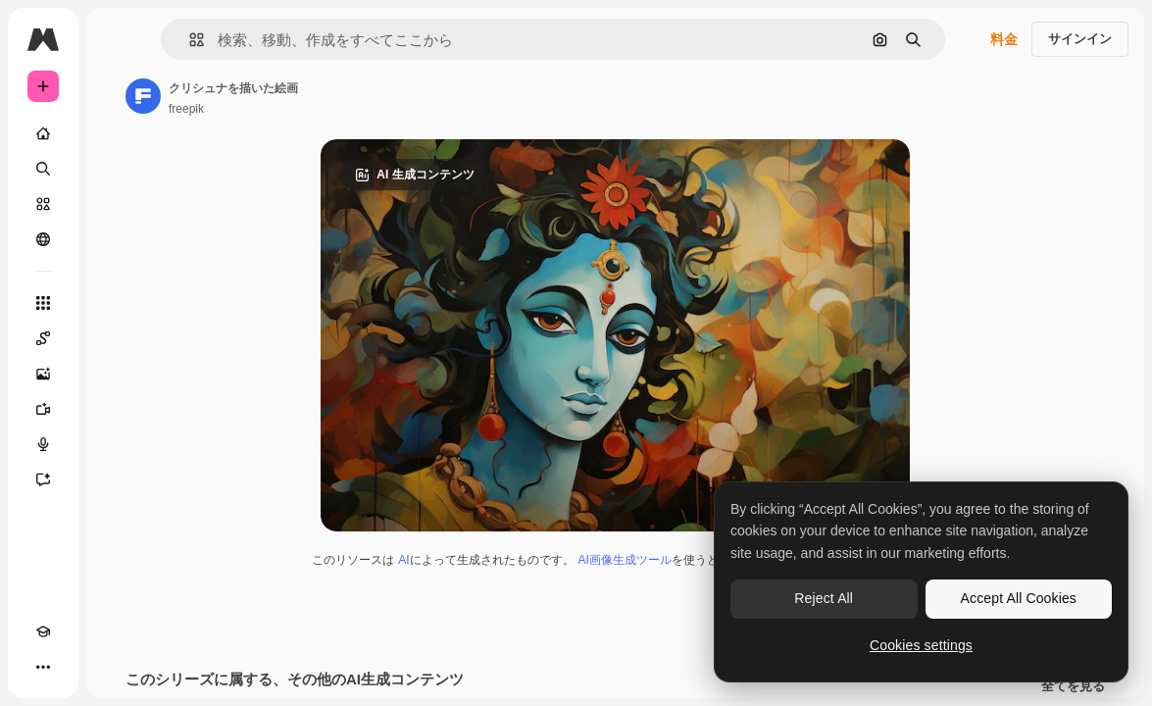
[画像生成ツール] (43, 373)
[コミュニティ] (43, 239)
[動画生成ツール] (43, 409)
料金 (1004, 39)
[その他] (43, 666)
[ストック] (43, 204)
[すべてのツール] (43, 303)
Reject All (823, 598)
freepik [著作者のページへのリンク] (186, 109)
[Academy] (43, 631)
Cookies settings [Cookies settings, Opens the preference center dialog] (921, 645)
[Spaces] (43, 338)
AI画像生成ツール (625, 560)
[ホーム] (43, 133)
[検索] (43, 168)
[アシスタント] (43, 479)
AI (403, 560)
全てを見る (1073, 686)
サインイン (1080, 38)
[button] (189, 39)
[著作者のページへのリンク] (143, 96)
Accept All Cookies (1019, 598)
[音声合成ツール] (43, 444)
